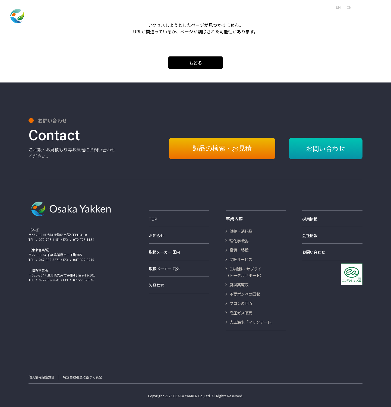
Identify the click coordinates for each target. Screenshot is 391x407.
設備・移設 (173, 17)
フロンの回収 (341, 17)
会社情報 (156, 7)
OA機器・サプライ (237, 17)
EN (338, 7)
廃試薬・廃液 (272, 17)
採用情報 (233, 7)
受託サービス (202, 17)
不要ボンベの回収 (307, 17)
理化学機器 (146, 17)
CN (349, 7)
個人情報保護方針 (42, 377)
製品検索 (175, 7)
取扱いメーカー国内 (260, 7)
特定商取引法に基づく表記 (82, 377)
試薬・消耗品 (118, 17)
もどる (195, 62)
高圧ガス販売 (372, 17)
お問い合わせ (373, 7)
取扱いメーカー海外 (296, 7)
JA (328, 7)
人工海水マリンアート (205, 7)
